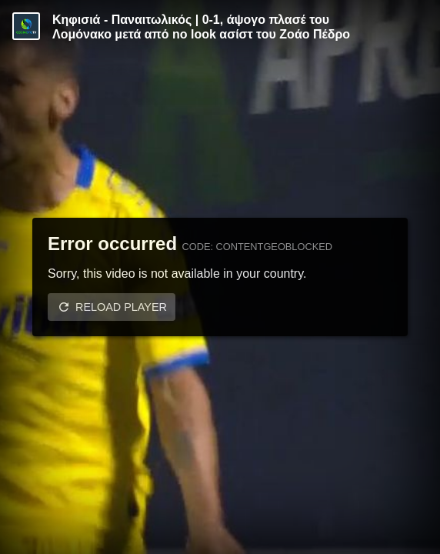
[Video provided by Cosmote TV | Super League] (26, 26)
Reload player (121, 307)
